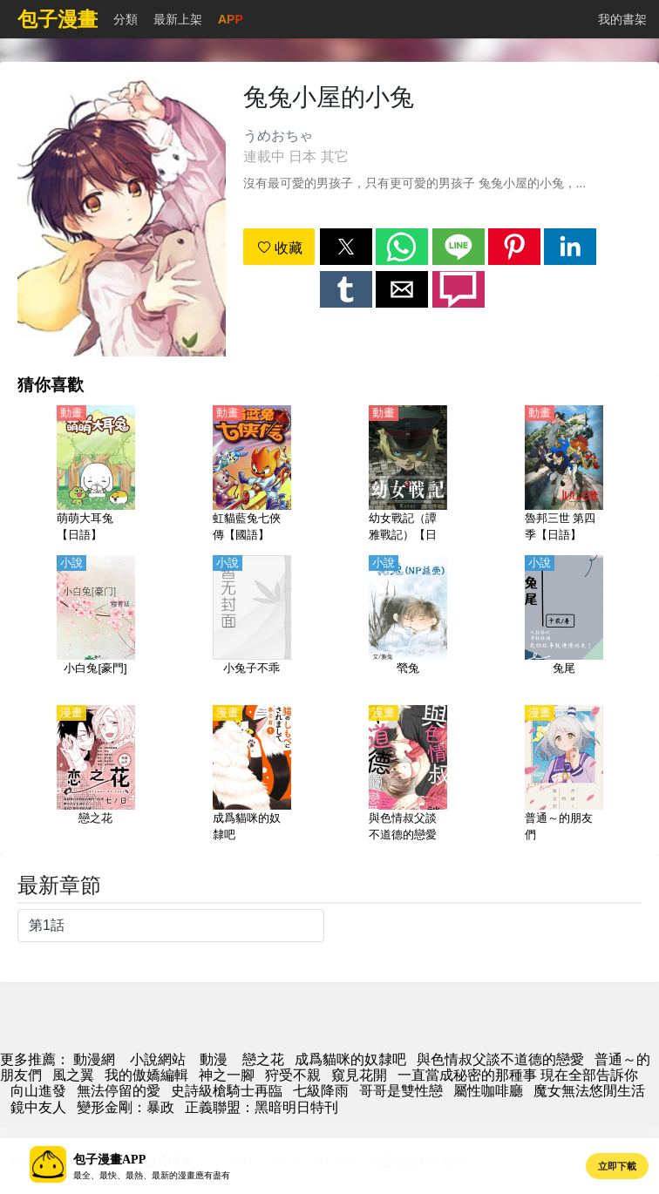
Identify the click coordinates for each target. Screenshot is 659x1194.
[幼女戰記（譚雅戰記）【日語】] (408, 475)
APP (230, 19)
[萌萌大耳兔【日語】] (96, 475)
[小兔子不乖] (252, 625)
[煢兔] (408, 625)
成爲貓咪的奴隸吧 (350, 1059)
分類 (125, 19)
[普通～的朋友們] (564, 775)
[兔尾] (564, 625)
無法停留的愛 (118, 1090)
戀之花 (263, 1059)
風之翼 (73, 1075)
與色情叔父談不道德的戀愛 (500, 1059)
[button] (346, 246)
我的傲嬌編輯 (146, 1075)
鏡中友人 (38, 1107)
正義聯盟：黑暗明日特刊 (261, 1107)
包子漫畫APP (109, 1159)
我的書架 (622, 19)
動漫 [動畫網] (214, 1059)
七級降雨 (321, 1090)
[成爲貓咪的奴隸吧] (252, 775)
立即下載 (617, 1166)
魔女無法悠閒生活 (589, 1090)
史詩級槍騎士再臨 (226, 1090)
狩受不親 (293, 1075)
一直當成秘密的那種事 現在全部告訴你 (517, 1075)
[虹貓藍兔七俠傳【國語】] (252, 475)
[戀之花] (96, 775)
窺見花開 (359, 1075)
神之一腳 (227, 1075)
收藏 (279, 248)
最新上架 (177, 19)
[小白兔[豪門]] (96, 625)
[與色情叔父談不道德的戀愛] (408, 775)
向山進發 (38, 1090)
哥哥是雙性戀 (401, 1090)
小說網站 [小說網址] (158, 1059)
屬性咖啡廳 (488, 1090)
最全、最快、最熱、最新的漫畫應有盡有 (151, 1175)
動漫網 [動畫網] (94, 1059)
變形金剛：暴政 (125, 1107)
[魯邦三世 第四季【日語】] (564, 475)
